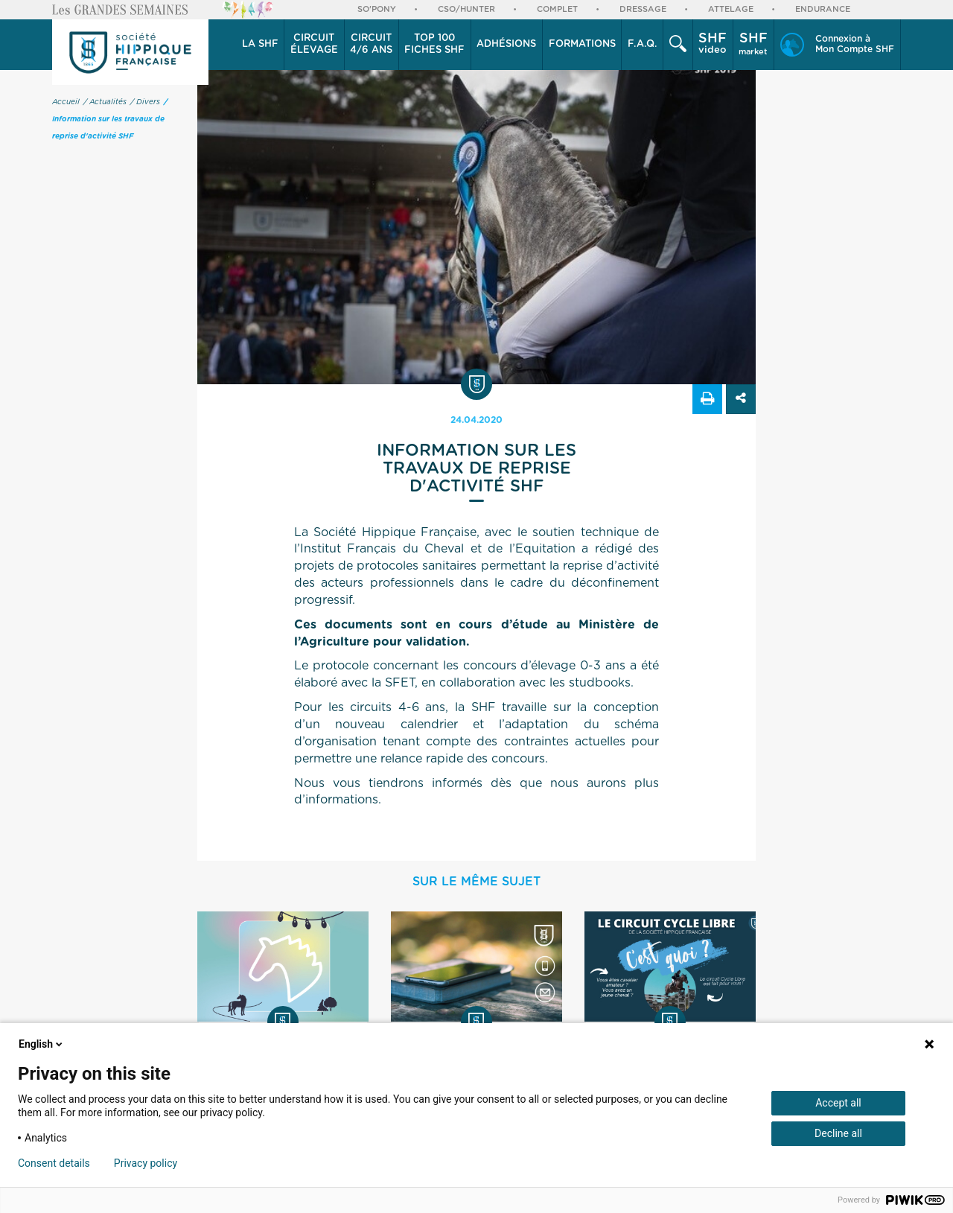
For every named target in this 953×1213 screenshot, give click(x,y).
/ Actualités (105, 102)
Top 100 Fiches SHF (434, 44)
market (753, 44)
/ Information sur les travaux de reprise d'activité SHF (110, 119)
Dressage (642, 9)
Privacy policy (145, 1163)
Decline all (838, 1133)
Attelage (730, 9)
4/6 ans (371, 44)
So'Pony (376, 9)
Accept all (838, 1103)
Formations (582, 44)
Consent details (54, 1163)
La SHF (260, 44)
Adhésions (506, 44)
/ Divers (145, 102)
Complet (557, 9)
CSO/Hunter (466, 9)
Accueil (66, 102)
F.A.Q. (642, 44)
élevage (314, 44)
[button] (260, 44)
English (42, 1044)
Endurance (822, 9)
